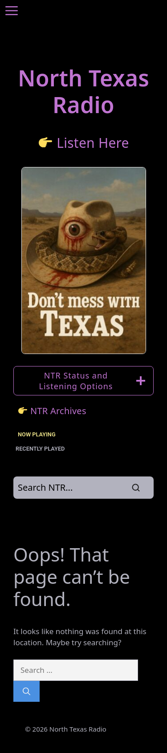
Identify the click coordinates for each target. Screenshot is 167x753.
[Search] (26, 691)
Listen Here (93, 143)
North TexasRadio (83, 91)
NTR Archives (58, 411)
